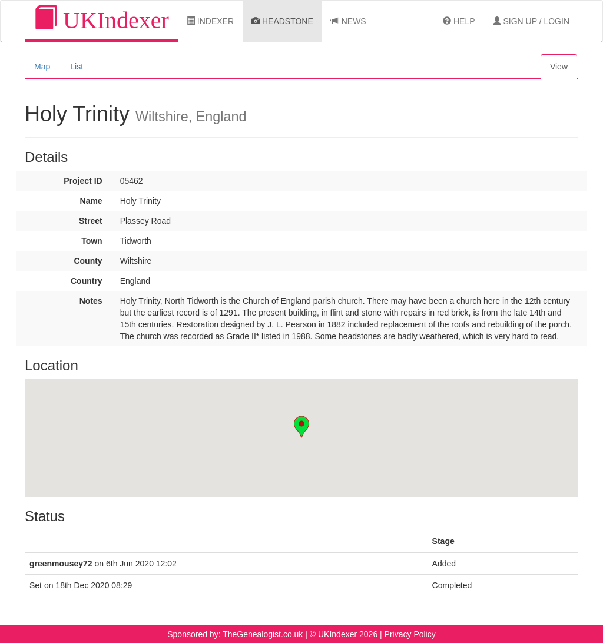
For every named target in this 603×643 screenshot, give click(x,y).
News (348, 21)
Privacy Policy (410, 634)
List (76, 66)
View (559, 66)
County (88, 261)
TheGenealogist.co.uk (263, 634)
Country (86, 281)
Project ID (83, 180)
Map (42, 66)
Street (90, 221)
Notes (90, 301)
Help (459, 21)
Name (91, 201)
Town (91, 241)
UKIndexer (101, 20)
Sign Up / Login (531, 21)
